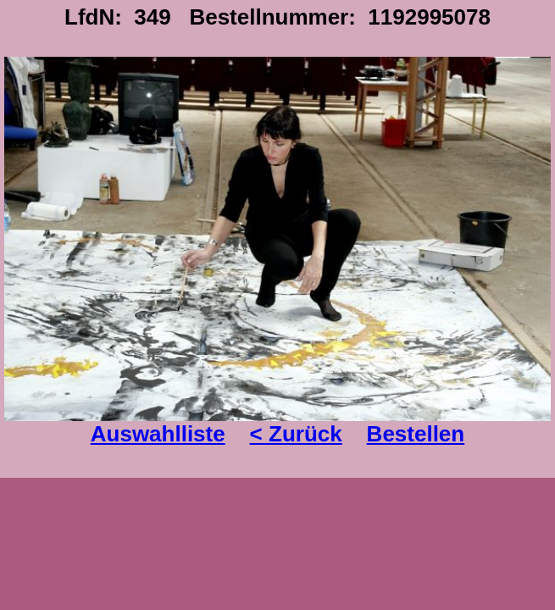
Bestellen (416, 433)
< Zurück (296, 433)
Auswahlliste (158, 433)
